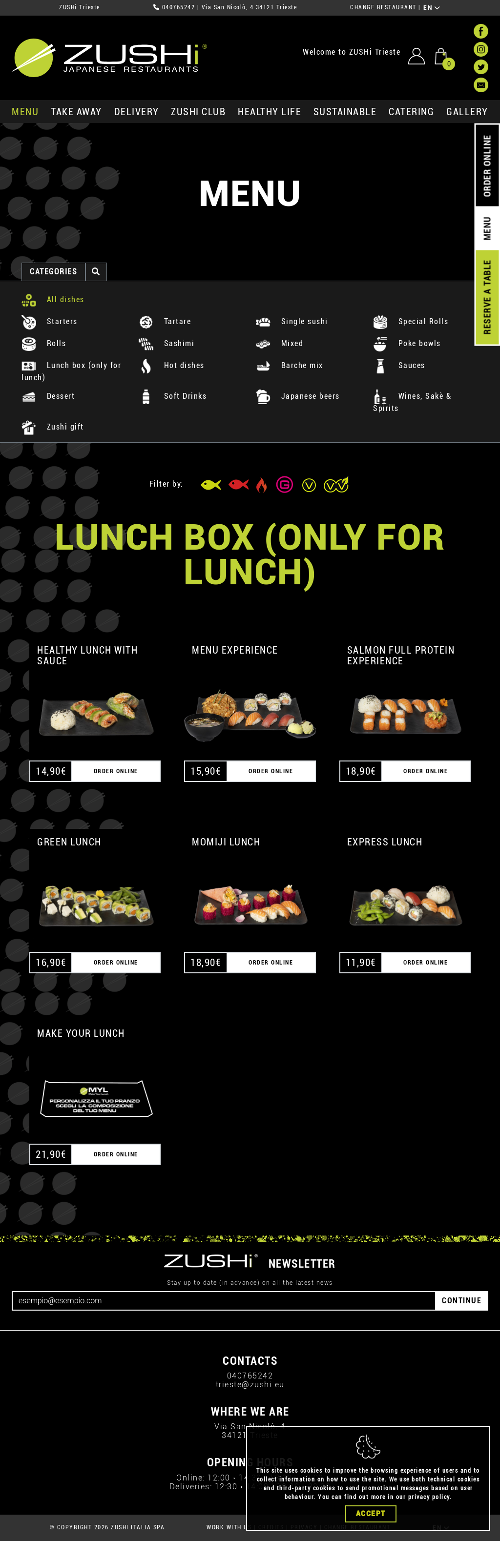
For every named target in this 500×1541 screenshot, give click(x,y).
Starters (49, 321)
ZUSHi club (198, 112)
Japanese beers (298, 396)
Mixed (279, 343)
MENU (25, 112)
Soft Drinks (173, 396)
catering (411, 112)
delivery (136, 112)
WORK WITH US (229, 1527)
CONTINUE (461, 1300)
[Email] (224, 1301)
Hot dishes (172, 365)
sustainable (345, 112)
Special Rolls (410, 321)
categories (53, 271)
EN (431, 7)
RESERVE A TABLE (487, 297)
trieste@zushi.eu (250, 1384)
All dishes (52, 299)
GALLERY (467, 112)
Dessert (48, 396)
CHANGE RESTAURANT (383, 7)
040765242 (178, 7)
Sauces (399, 365)
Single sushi (292, 321)
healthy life (269, 112)
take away (76, 112)
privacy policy (429, 1497)
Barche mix (289, 365)
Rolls (43, 343)
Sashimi (166, 343)
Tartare (165, 321)
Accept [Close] (371, 1514)
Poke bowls (407, 343)
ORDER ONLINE (487, 166)
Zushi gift (52, 426)
